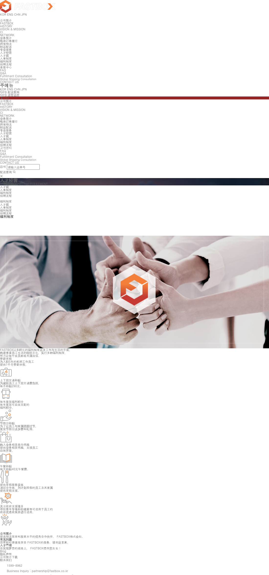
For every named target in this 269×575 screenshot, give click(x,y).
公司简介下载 (9, 557)
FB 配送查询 (9, 92)
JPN (24, 89)
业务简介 (6, 38)
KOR (3, 89)
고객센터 (6, 148)
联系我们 (6, 560)
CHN (17, 89)
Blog (3, 551)
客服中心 (6, 67)
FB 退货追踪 (9, 95)
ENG (10, 89)
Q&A (4, 98)
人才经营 (6, 52)
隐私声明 (6, 554)
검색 (3, 166)
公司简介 (6, 20)
